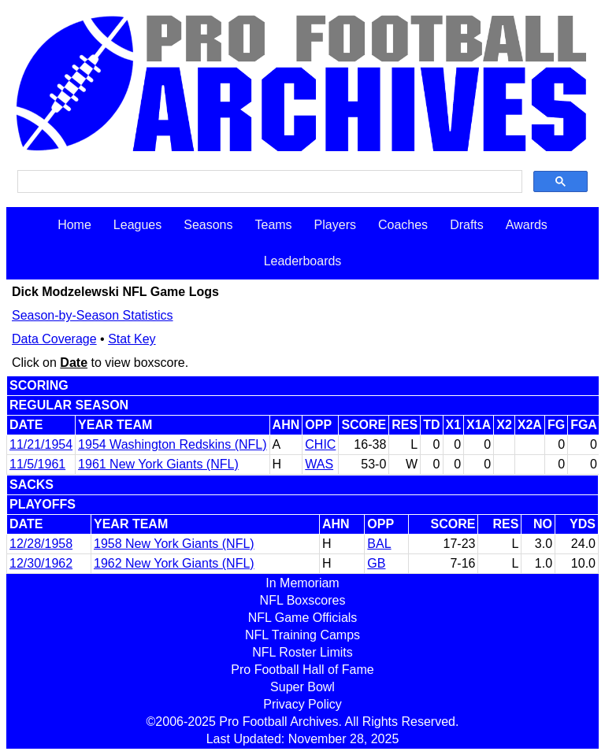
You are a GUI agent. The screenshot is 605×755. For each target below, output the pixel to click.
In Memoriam (302, 583)
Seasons (208, 224)
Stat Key (131, 339)
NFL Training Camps (302, 635)
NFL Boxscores (303, 600)
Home (74, 224)
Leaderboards (303, 261)
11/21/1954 (40, 444)
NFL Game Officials (303, 617)
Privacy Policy (302, 704)
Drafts (467, 224)
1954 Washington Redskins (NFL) (172, 444)
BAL (379, 543)
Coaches (403, 224)
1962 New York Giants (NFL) (174, 563)
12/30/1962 (40, 563)
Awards (526, 224)
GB (376, 563)
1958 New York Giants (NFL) (174, 543)
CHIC (320, 444)
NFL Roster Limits (302, 652)
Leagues (137, 224)
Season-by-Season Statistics (92, 315)
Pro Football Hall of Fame (302, 669)
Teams (272, 224)
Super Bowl (302, 687)
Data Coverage (54, 339)
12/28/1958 (40, 543)
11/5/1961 (37, 464)
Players (335, 224)
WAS (319, 464)
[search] (268, 182)
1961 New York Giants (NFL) (158, 464)
